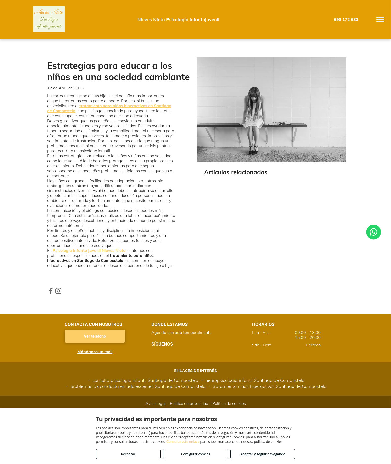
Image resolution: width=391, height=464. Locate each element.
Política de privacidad (189, 403)
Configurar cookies (195, 454)
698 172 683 (346, 19)
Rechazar (128, 454)
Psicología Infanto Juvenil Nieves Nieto (89, 250)
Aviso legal (155, 403)
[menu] (380, 19)
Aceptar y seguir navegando (262, 454)
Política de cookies (229, 403)
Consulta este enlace (182, 441)
